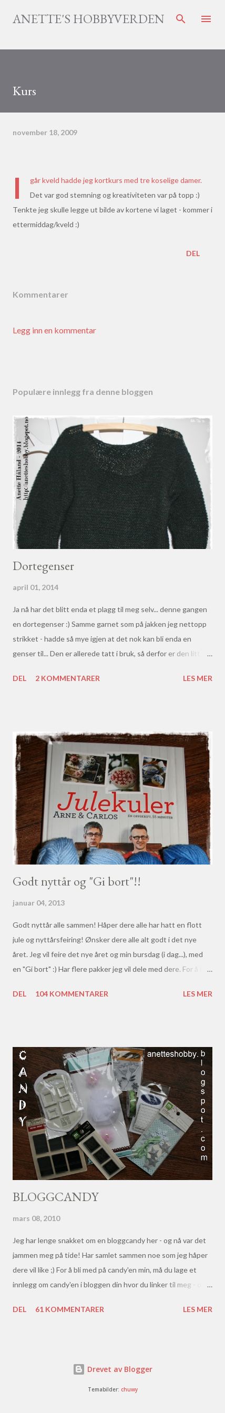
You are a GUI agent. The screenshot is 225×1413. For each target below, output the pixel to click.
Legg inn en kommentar (54, 330)
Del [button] (193, 253)
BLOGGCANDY (55, 1196)
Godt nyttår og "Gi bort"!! (77, 881)
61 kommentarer (69, 1309)
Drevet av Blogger (112, 1369)
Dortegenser (43, 565)
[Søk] (181, 19)
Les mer (197, 678)
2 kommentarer (67, 678)
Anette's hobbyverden (89, 19)
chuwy (129, 1389)
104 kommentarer (71, 993)
